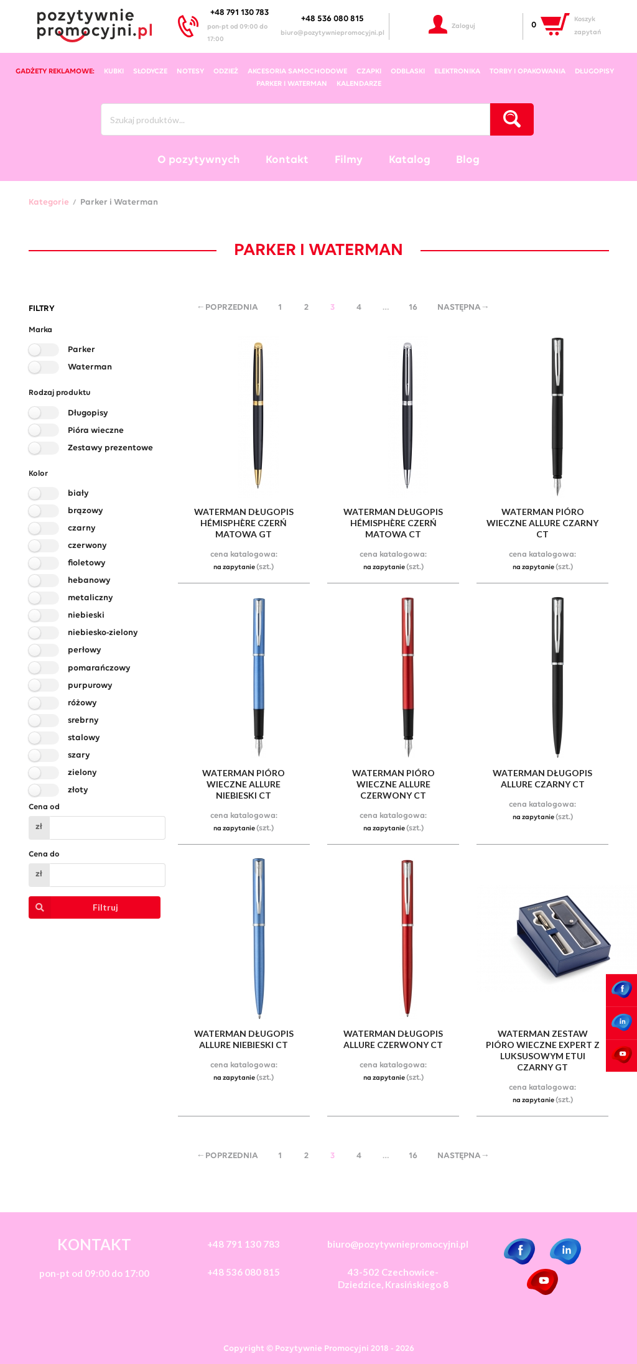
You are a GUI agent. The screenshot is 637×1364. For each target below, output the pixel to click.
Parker (81, 350)
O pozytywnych (198, 160)
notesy (190, 71)
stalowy (84, 738)
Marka (40, 330)
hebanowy (89, 580)
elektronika (457, 71)
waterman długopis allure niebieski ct (244, 1039)
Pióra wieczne (96, 430)
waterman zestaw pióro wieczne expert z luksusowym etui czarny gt (543, 1050)
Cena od (44, 807)
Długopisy (88, 413)
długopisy (594, 71)
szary (79, 755)
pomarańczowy (99, 668)
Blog (468, 160)
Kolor (38, 474)
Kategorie (49, 202)
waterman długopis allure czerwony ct (393, 1039)
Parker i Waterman (291, 84)
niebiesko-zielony (103, 633)
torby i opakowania (527, 71)
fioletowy (87, 563)
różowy (82, 703)
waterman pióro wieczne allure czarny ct (542, 522)
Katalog (409, 160)
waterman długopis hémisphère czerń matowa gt (244, 522)
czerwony (87, 545)
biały (78, 493)
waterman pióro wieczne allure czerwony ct (393, 784)
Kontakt (287, 160)
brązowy (85, 511)
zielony (82, 772)
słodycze (150, 71)
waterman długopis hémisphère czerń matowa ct (393, 522)
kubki (114, 71)
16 (413, 307)
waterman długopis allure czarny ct (542, 778)
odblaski (408, 71)
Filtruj (74, 907)
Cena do (44, 854)
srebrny (83, 720)
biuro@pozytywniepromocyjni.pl (332, 33)
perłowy (84, 650)
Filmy (349, 160)
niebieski (86, 615)
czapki (368, 71)
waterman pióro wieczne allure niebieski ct (243, 784)
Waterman (90, 367)
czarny (82, 528)
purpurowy (90, 685)
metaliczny (90, 598)
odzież (225, 71)
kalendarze (359, 84)
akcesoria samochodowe (297, 71)
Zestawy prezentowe (110, 448)
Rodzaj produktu (60, 393)
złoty (78, 790)
